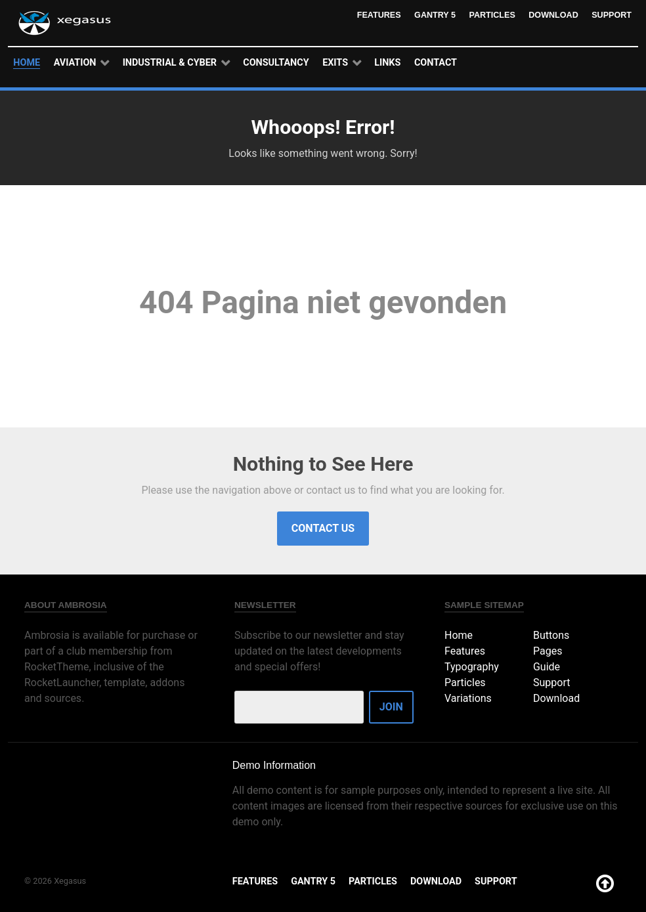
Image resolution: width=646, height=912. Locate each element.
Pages (547, 651)
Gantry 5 (432, 15)
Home (458, 635)
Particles (490, 15)
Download (552, 15)
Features (375, 15)
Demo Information (274, 765)
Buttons (551, 635)
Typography (471, 667)
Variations (468, 698)
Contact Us (323, 528)
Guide (546, 667)
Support (611, 15)
